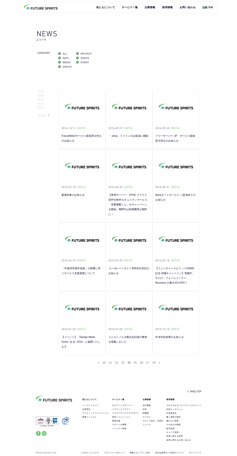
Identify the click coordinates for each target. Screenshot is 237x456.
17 (147, 362)
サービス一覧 (130, 7)
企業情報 (150, 7)
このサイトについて (90, 453)
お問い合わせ (188, 7)
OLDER (42, 115)
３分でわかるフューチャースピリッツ (183, 405)
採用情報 (167, 7)
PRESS (85, 58)
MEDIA (67, 62)
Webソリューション (121, 417)
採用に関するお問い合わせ (178, 440)
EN (211, 7)
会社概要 (147, 405)
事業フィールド (89, 417)
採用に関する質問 (174, 436)
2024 (41, 99)
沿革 (145, 409)
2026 (41, 91)
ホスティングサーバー (122, 405)
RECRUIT (86, 53)
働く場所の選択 (173, 417)
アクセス (147, 417)
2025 (41, 95)
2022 (41, 107)
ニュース (147, 424)
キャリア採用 (172, 432)
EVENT (85, 62)
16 (141, 362)
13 (123, 362)
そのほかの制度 (173, 424)
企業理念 (86, 409)
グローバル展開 (119, 424)
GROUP (67, 67)
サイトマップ (195, 453)
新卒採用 (170, 428)
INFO (66, 58)
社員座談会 (171, 413)
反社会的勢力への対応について (169, 453)
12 (116, 362)
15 (135, 362)
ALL (65, 53)
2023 (41, 103)
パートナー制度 (119, 428)
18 (154, 362)
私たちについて (105, 7)
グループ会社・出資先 (153, 421)
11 (110, 362)
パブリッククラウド (121, 409)
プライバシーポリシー (114, 453)
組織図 (146, 413)
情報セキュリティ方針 (140, 453)
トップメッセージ (90, 405)
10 (104, 362)
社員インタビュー (174, 409)
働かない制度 (172, 421)
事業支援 (116, 421)
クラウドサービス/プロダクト (125, 413)
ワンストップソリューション (95, 413)
